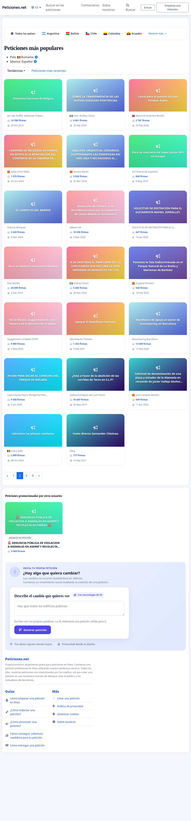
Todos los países (23, 85)
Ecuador (135, 85)
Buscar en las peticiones (55, 7)
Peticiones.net (14, 7)
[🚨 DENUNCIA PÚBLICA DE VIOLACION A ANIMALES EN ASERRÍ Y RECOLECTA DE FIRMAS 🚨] (33, 581)
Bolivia (73, 85)
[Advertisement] (95, 50)
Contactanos (90, 5)
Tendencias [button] (15, 123)
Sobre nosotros (108, 7)
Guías (10, 743)
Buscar (130, 8)
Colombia (113, 85)
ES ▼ (36, 7)
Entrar (148, 7)
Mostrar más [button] (158, 85)
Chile (92, 85)
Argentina (51, 85)
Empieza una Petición (173, 7)
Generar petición (32, 682)
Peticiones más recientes (49, 123)
